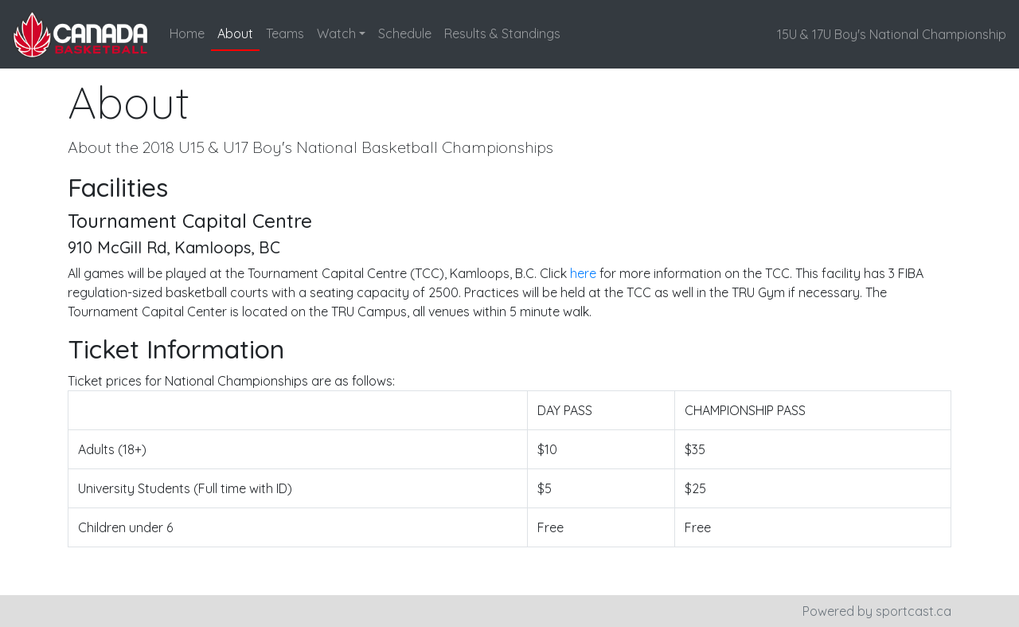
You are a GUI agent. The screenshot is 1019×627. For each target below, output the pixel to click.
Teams (285, 33)
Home (187, 33)
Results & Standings (502, 33)
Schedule (404, 33)
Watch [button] (336, 33)
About (235, 33)
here (583, 273)
